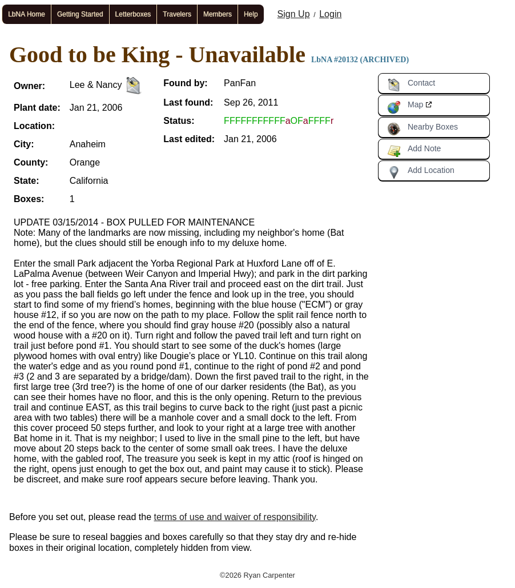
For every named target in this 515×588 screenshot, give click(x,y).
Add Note (414, 151)
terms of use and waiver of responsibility (235, 517)
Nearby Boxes (422, 129)
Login (330, 14)
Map (405, 107)
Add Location (420, 172)
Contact (411, 85)
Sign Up (293, 14)
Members (217, 14)
